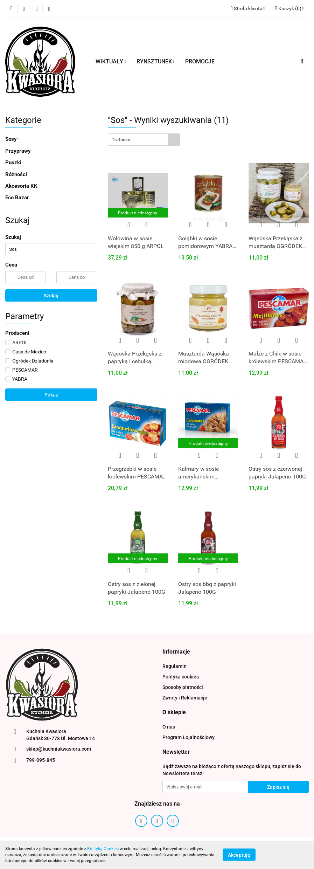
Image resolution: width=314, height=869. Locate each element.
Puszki (13, 162)
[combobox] (144, 139)
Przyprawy (18, 151)
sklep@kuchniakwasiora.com (58, 749)
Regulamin (174, 666)
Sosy (12, 139)
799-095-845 (40, 760)
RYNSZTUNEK (156, 61)
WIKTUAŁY (111, 61)
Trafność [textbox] (121, 139)
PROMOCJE (200, 61)
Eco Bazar (17, 197)
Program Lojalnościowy (188, 737)
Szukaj (51, 295)
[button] (289, 9)
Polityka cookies (180, 677)
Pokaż (51, 395)
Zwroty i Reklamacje (184, 698)
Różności (16, 174)
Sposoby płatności (182, 687)
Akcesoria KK (21, 186)
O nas (168, 727)
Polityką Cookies (103, 848)
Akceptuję (239, 855)
